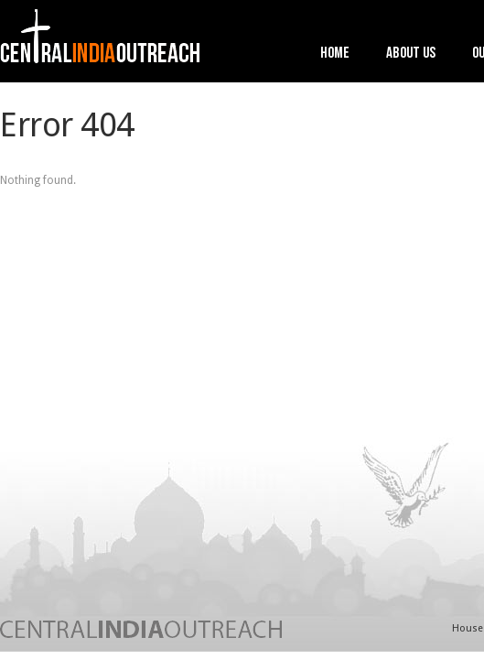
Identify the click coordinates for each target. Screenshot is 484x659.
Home (335, 54)
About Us (411, 54)
